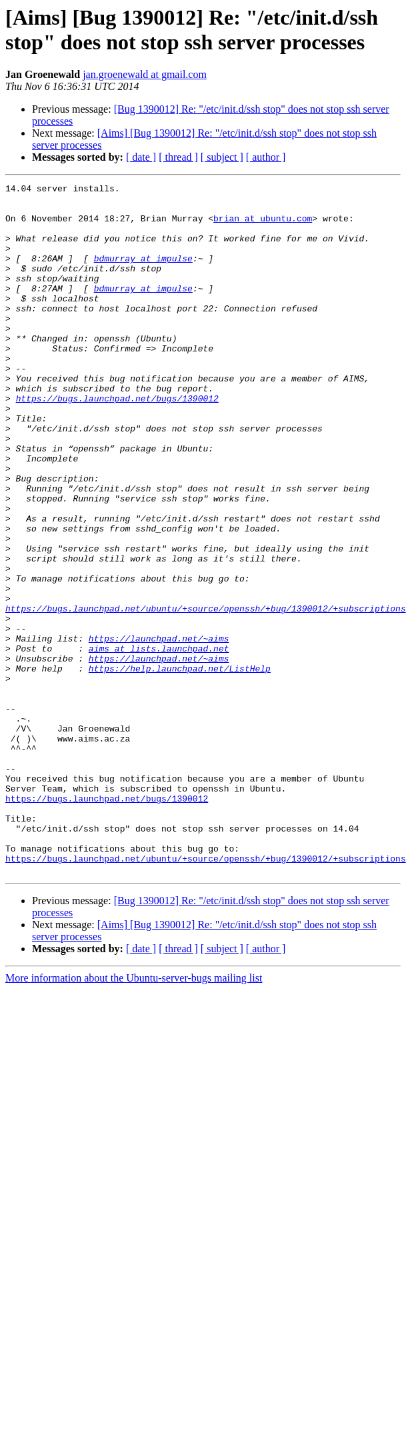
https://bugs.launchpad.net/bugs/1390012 (117, 442)
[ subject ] (222, 157)
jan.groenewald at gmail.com (145, 74)
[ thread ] (178, 157)
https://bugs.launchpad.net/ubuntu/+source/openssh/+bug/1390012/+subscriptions (205, 694)
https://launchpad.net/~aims (159, 730)
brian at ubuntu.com (262, 226)
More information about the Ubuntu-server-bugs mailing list (133, 1116)
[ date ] (141, 157)
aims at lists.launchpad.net (159, 742)
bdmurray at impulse (143, 274)
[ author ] (266, 157)
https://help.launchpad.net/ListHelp (180, 766)
